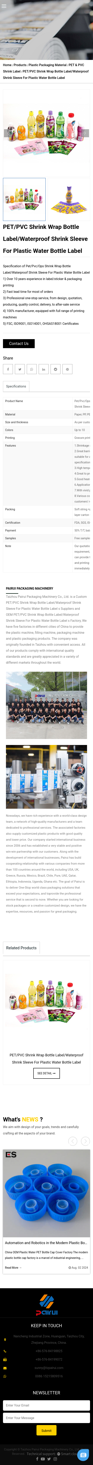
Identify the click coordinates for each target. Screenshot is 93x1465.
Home (7, 65)
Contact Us (19, 343)
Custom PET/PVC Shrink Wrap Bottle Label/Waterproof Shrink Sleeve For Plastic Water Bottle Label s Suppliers (46, 603)
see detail (46, 1073)
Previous (8, 133)
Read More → (13, 1267)
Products (20, 65)
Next (85, 133)
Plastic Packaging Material (47, 65)
